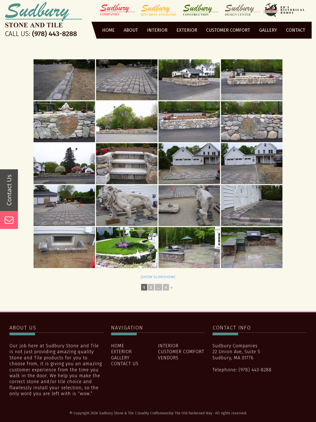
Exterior (121, 351)
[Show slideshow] (158, 276)
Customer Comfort (181, 351)
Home (117, 346)
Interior (168, 346)
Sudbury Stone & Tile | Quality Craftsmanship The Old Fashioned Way (43, 21)
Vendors (168, 358)
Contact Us (125, 364)
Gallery (120, 358)
